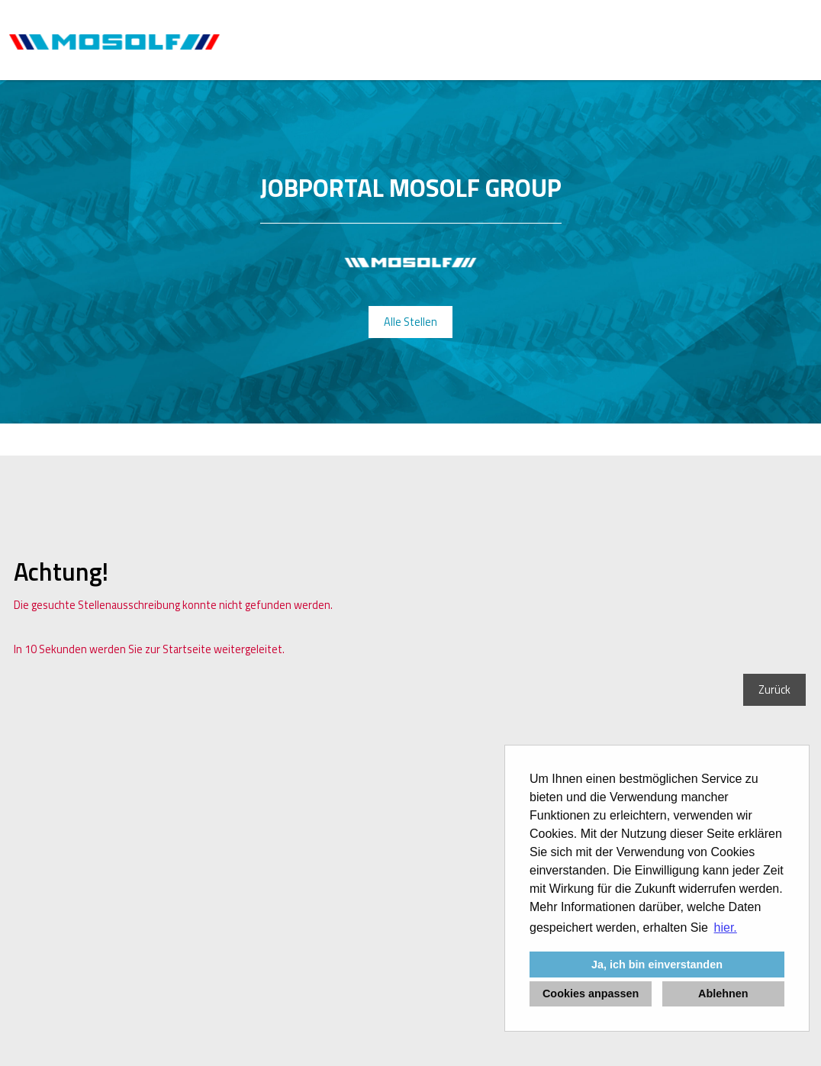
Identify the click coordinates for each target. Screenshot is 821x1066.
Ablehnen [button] (723, 993)
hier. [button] (725, 927)
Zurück (774, 689)
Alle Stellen (410, 322)
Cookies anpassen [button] (591, 993)
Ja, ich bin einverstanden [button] (657, 964)
